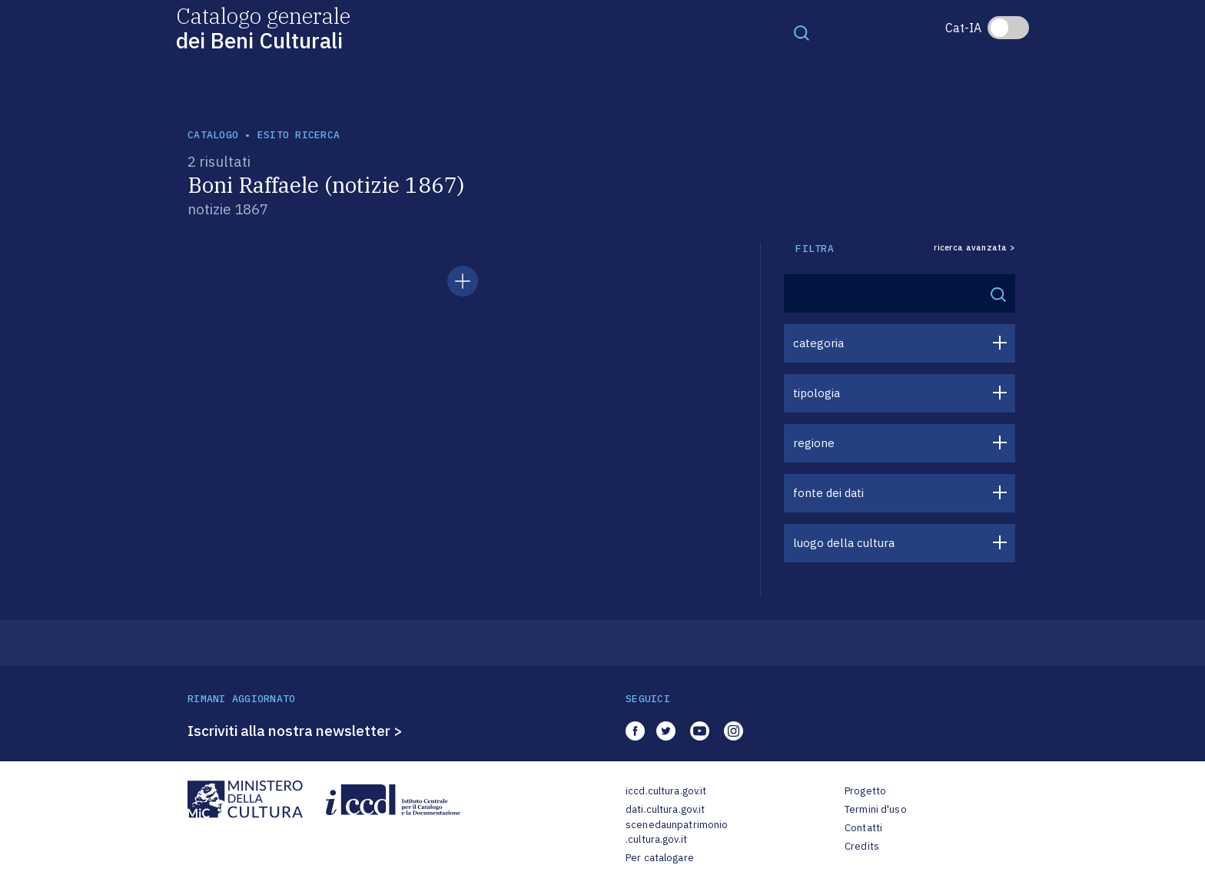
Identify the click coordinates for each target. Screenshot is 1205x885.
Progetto (865, 790)
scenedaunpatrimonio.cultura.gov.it (677, 832)
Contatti (863, 827)
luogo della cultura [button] (844, 542)
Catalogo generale (263, 27)
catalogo (213, 134)
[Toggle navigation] (801, 32)
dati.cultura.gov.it (665, 809)
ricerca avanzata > (974, 248)
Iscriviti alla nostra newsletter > (295, 730)
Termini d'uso (876, 809)
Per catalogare (660, 857)
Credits (862, 846)
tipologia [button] (816, 393)
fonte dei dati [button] (828, 493)
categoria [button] (818, 343)
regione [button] (814, 443)
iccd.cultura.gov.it (666, 790)
